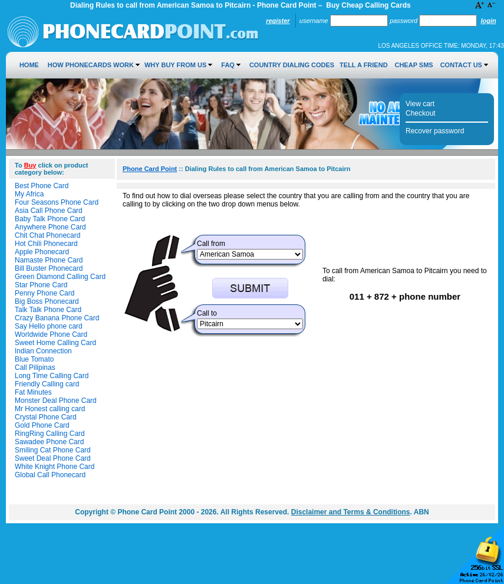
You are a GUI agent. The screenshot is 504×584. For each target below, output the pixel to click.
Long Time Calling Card (51, 376)
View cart (420, 104)
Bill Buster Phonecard (49, 268)
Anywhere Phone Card (50, 227)
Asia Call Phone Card (49, 210)
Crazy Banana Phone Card (57, 318)
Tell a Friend (363, 64)
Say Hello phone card (49, 326)
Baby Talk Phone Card (50, 219)
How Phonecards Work (91, 64)
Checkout (421, 113)
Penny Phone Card (44, 293)
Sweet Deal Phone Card (53, 458)
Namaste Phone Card (49, 260)
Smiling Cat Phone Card (53, 450)
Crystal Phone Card (46, 417)
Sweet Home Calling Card (55, 343)
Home (29, 64)
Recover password (435, 131)
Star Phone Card (41, 285)
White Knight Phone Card (54, 466)
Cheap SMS (413, 64)
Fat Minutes (33, 392)
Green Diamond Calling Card (60, 277)
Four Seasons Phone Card (56, 202)
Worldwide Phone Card (51, 334)
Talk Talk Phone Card (48, 310)
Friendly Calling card (47, 384)
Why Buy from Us (175, 64)
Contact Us (461, 64)
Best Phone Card (41, 186)
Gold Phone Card (42, 425)
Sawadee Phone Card (49, 442)
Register (277, 20)
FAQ (228, 64)
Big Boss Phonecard (47, 301)
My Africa (29, 194)
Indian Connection (43, 351)
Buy (30, 165)
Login (488, 20)
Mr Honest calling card (50, 409)
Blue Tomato (34, 359)
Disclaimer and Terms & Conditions (350, 512)
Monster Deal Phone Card (56, 400)
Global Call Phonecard (50, 475)
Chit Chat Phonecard (47, 235)
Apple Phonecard (42, 252)
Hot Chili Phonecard (46, 243)
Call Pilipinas (35, 367)
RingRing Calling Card (50, 433)
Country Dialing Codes (291, 64)
